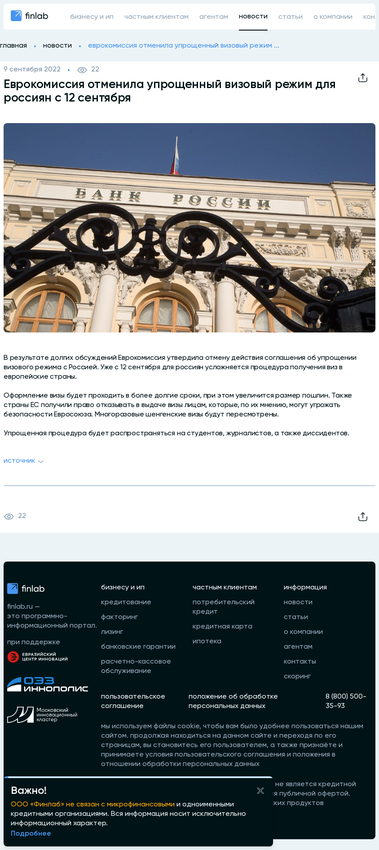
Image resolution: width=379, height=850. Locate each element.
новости (253, 16)
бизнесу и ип (92, 17)
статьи (290, 17)
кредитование (126, 602)
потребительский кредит (224, 607)
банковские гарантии (138, 647)
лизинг (112, 632)
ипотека (207, 641)
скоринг (297, 676)
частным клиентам (156, 17)
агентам (213, 17)
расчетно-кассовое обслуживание (136, 666)
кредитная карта (222, 626)
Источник (25, 461)
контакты (300, 661)
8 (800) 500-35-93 (346, 701)
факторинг (119, 617)
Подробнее (31, 833)
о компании (333, 17)
